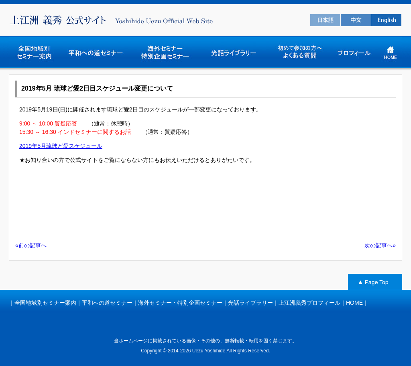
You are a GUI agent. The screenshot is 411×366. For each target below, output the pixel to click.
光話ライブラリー (250, 302)
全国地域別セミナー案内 (45, 302)
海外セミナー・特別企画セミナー (180, 302)
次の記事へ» (380, 245)
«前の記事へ (31, 245)
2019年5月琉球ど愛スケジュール (60, 146)
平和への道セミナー (107, 302)
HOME (354, 302)
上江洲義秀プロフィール (309, 302)
